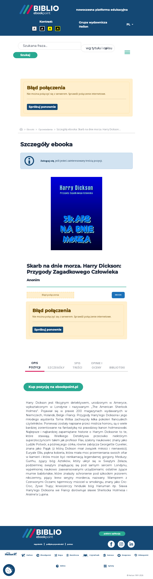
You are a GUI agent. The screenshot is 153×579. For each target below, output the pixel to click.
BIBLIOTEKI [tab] (117, 367)
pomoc (72, 544)
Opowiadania (46, 129)
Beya (59, 555)
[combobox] (98, 48)
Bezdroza (73, 555)
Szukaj (25, 55)
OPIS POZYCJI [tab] (34, 365)
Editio (61, 566)
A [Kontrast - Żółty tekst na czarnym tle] (58, 28)
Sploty (109, 566)
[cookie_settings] (9, 570)
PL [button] (129, 24)
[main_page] (21, 129)
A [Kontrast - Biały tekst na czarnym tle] (42, 28)
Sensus (108, 555)
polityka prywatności (55, 544)
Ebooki (31, 129)
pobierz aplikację (112, 533)
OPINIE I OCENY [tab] (96, 365)
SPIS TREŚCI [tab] (77, 365)
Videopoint (141, 555)
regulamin (36, 544)
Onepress (124, 555)
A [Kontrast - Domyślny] (34, 28)
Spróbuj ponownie (42, 107)
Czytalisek (91, 555)
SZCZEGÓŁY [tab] (56, 367)
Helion (27, 555)
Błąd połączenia (50, 295)
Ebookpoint (44, 555)
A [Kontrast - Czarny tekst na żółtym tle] (50, 28)
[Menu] (127, 52)
